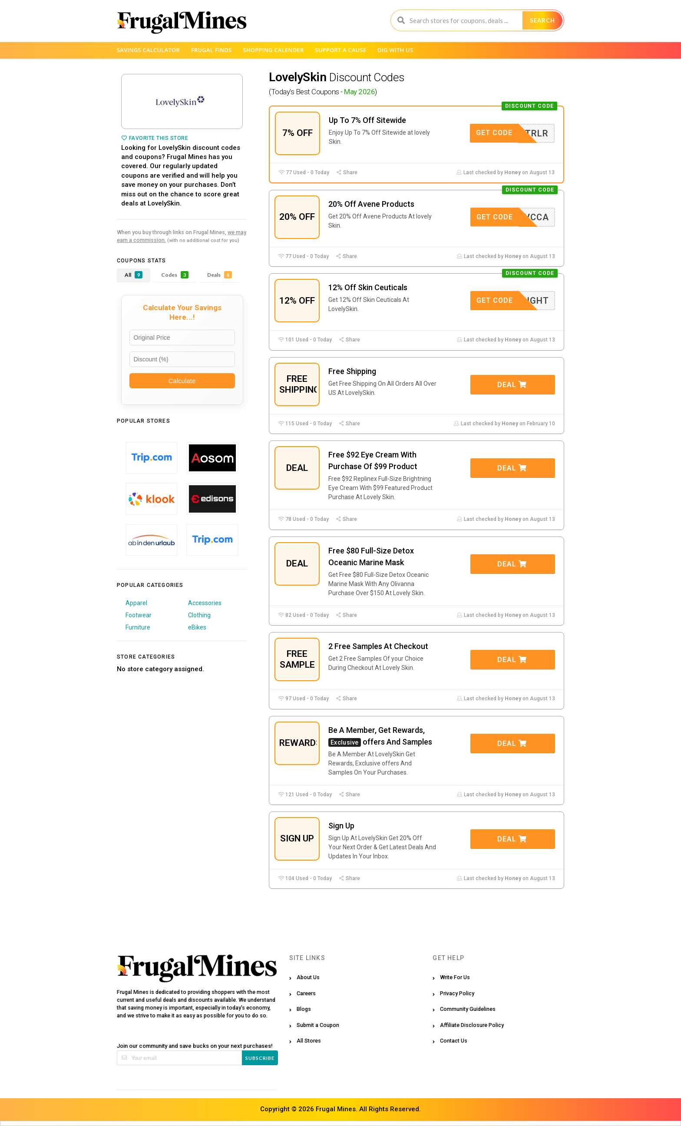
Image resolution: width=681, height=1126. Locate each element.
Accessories (204, 602)
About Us (308, 977)
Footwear (139, 615)
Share (346, 172)
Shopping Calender (273, 50)
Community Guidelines (468, 1009)
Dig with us (395, 50)
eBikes (197, 627)
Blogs (304, 1009)
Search (542, 20)
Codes (174, 274)
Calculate (182, 380)
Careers (306, 993)
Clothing (199, 615)
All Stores (309, 1040)
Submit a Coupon (318, 1025)
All (133, 274)
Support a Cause (340, 50)
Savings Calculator (148, 50)
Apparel (136, 602)
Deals (219, 274)
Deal (512, 385)
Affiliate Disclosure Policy (472, 1025)
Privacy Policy (457, 993)
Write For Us (455, 977)
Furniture (138, 627)
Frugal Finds (211, 50)
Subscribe (259, 1058)
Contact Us (453, 1040)
